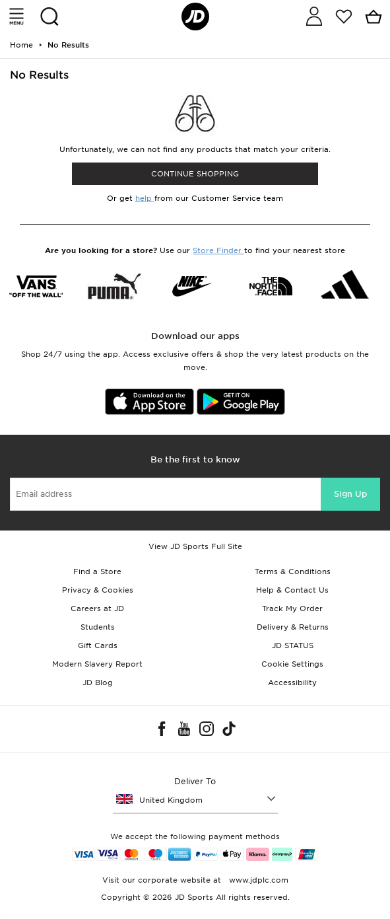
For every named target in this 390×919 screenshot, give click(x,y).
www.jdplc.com (257, 880)
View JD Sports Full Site (195, 546)
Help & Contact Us (292, 590)
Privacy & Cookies (97, 590)
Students (98, 627)
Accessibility (292, 682)
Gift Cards (97, 645)
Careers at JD (97, 608)
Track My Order (292, 608)
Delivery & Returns (293, 627)
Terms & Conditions (293, 571)
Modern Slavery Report (97, 664)
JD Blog (97, 682)
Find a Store (97, 571)
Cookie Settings (292, 664)
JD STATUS (292, 645)
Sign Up (350, 494)
